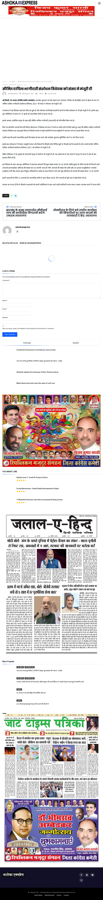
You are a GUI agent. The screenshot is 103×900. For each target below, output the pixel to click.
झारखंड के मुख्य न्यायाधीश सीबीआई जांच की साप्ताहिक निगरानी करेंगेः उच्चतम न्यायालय (28, 211)
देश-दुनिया (12, 82)
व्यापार (19, 689)
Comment (6, 280)
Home (4, 82)
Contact (66, 895)
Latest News (38, 895)
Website (5, 317)
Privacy (59, 895)
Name (4, 300)
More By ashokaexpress (30, 243)
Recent (76, 343)
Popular (27, 343)
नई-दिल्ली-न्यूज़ (12, 85)
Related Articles (10, 243)
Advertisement (49, 895)
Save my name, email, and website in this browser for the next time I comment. (28, 328)
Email (4, 309)
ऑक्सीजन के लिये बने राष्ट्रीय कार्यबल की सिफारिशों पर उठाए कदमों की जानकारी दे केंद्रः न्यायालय (75, 211)
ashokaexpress (13, 93)
